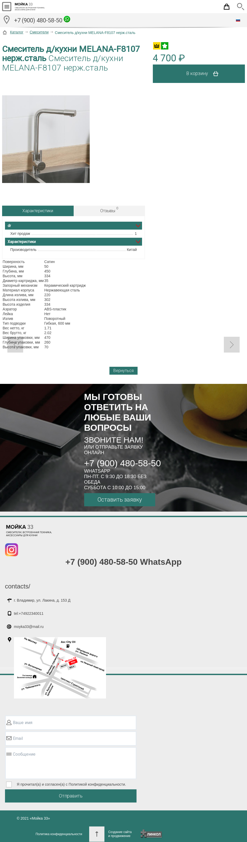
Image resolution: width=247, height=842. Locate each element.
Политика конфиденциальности (59, 834)
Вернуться (123, 370)
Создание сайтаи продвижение (120, 834)
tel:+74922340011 (29, 613)
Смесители (39, 32)
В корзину (204, 73)
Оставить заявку (119, 499)
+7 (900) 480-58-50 (42, 20)
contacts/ (17, 586)
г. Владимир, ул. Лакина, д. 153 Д (42, 600)
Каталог (16, 32)
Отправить (71, 796)
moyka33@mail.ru (29, 627)
